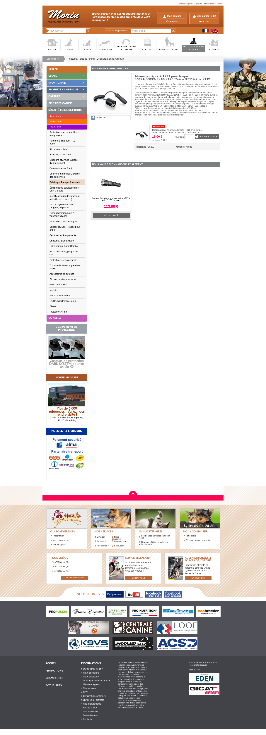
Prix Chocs (55, 126)
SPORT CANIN (105, 50)
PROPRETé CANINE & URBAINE (126, 48)
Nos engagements (61, 540)
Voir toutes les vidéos (75, 578)
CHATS (87, 50)
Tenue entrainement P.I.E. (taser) (63, 142)
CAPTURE (147, 50)
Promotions (55, 116)
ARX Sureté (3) (61, 562)
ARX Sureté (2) (61, 566)
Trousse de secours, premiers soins (65, 267)
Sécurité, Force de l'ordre (81, 59)
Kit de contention (58, 149)
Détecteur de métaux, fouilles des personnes (65, 175)
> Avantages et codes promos (95, 680)
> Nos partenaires (90, 711)
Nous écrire (191, 536)
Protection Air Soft (59, 311)
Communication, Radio (61, 168)
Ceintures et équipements (63, 235)
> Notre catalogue (90, 676)
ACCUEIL (51, 50)
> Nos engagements (91, 704)
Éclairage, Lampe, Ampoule (110, 59)
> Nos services (88, 688)
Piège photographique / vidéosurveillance (62, 214)
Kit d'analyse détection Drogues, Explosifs (61, 206)
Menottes (54, 290)
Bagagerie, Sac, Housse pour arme (65, 228)
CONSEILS (214, 50)
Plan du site (194, 670)
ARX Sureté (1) (61, 571)
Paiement (101, 541)
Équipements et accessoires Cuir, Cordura (64, 189)
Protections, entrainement (63, 260)
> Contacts (86, 719)
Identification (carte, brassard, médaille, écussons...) (65, 197)
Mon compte (172, 16)
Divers (53, 306)
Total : (204, 21)
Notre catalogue (116, 538)
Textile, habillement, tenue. (63, 301)
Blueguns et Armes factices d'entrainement (64, 161)
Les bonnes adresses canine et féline (154, 537)
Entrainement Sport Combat (64, 246)
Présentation (58, 536)
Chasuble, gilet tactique (62, 240)
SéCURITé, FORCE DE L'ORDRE (193, 48)
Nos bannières (120, 541)
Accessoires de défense (62, 274)
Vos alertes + (103, 546)
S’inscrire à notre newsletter (198, 540)
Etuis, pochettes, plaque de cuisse (64, 253)
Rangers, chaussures (60, 154)
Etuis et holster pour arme (63, 279)
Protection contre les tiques (64, 221)
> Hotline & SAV (89, 707)
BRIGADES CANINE (168, 50)
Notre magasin (59, 545)
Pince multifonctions (60, 295)
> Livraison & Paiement (92, 700)
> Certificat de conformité (93, 696)
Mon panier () (206, 16)
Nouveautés (56, 121)
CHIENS (69, 50)
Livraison (101, 537)
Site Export (119, 546)
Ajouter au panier (208, 136)
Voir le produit (111, 215)
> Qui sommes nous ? (92, 669)
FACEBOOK (101, 118)
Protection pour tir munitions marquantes (64, 134)
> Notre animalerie (90, 673)
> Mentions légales (90, 684)
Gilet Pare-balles (58, 284)
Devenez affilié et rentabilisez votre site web (153, 543)
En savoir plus (138, 578)
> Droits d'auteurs (89, 715)
